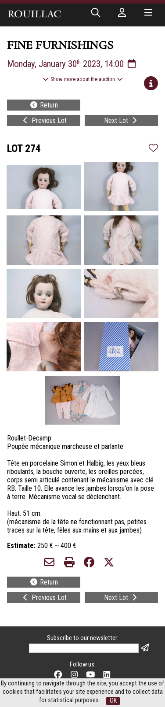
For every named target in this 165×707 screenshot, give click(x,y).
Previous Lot (44, 120)
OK (113, 700)
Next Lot (121, 120)
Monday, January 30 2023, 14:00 (72, 64)
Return (43, 105)
